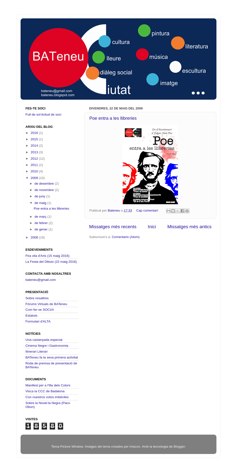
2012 (35, 158)
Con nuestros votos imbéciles (47, 397)
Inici (152, 226)
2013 (35, 152)
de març (41, 216)
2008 (35, 237)
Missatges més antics (189, 226)
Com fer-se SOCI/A (39, 309)
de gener (41, 229)
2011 (35, 165)
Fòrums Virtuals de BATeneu (46, 304)
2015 (35, 139)
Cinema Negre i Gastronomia (46, 345)
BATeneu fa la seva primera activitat (51, 357)
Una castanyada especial (43, 340)
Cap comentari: (147, 210)
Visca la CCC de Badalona (45, 391)
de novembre (45, 190)
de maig (41, 203)
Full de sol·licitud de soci (43, 114)
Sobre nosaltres (37, 298)
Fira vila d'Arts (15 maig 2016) (47, 256)
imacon (135, 446)
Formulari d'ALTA (38, 321)
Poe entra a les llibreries (113, 118)
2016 (35, 133)
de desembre (45, 183)
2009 (35, 178)
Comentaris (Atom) (126, 237)
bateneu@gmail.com (40, 280)
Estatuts (31, 315)
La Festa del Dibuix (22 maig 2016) (51, 261)
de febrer (42, 223)
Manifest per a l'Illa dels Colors (47, 385)
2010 (35, 171)
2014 (35, 145)
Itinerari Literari (36, 351)
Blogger (179, 446)
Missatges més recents (112, 226)
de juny (40, 196)
